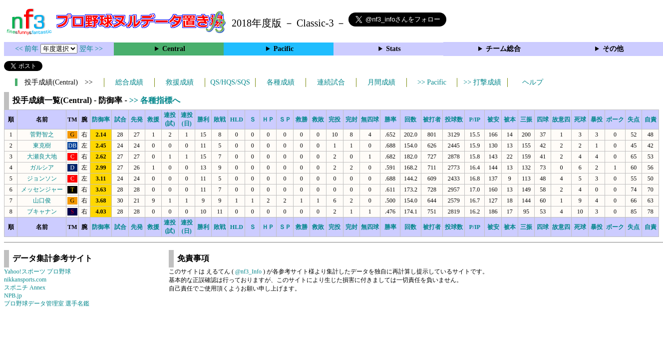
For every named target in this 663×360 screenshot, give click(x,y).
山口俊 (42, 200)
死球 (580, 119)
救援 (153, 119)
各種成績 (281, 82)
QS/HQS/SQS (230, 82)
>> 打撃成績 (482, 82)
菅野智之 (42, 134)
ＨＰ (268, 119)
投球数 (454, 119)
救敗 (318, 119)
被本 (510, 119)
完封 (351, 119)
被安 (493, 119)
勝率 (390, 119)
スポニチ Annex (24, 287)
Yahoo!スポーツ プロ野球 (37, 271)
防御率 (101, 119)
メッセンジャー (42, 189)
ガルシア (42, 167)
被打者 (432, 119)
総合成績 (129, 82)
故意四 (561, 119)
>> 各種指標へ (154, 100)
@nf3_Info (248, 271)
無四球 (370, 119)
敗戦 (220, 119)
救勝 (302, 119)
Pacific (284, 48)
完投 (334, 119)
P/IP (474, 119)
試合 (120, 119)
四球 (543, 119)
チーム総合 (503, 48)
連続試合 (331, 82)
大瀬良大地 (42, 156)
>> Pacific (431, 82)
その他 (613, 48)
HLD (236, 119)
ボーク (615, 119)
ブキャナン (42, 211)
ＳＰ (285, 119)
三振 (526, 119)
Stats (393, 48)
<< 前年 (27, 48)
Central (173, 48)
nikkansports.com (25, 279)
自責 (651, 119)
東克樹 (42, 145)
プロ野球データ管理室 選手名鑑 (46, 303)
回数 (410, 119)
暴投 (597, 119)
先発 (137, 119)
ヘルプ (532, 82)
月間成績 (381, 82)
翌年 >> (91, 48)
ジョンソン (42, 178)
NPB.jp (13, 295)
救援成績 (180, 82)
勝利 (203, 119)
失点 (634, 119)
